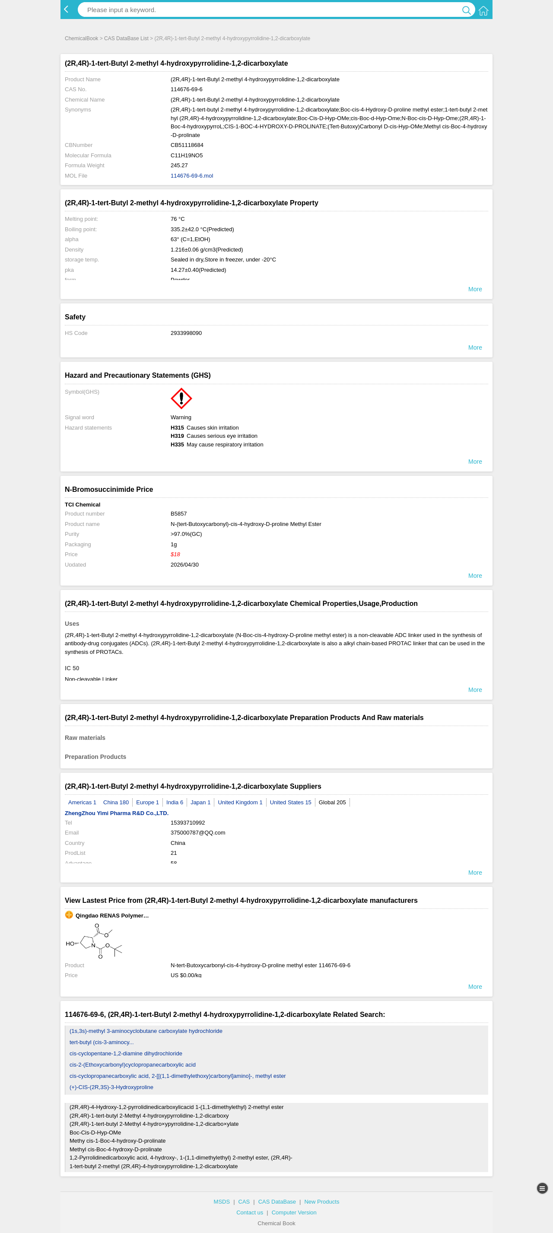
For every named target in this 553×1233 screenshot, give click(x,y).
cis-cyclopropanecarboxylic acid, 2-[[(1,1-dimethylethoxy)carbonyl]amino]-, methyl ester (178, 1076)
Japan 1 (200, 802)
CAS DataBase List (126, 38)
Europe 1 (147, 802)
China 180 (116, 802)
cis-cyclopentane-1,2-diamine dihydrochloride (126, 1053)
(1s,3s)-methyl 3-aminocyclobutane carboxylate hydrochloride (146, 1031)
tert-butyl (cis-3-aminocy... (102, 1042)
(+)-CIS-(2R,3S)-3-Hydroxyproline (111, 1087)
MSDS (222, 1201)
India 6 (174, 802)
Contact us (249, 1212)
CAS (244, 1201)
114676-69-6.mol (192, 175)
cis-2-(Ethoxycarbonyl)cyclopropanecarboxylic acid (133, 1064)
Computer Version (294, 1212)
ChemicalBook (81, 38)
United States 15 (290, 802)
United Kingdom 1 (240, 802)
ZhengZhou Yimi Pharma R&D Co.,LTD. (116, 813)
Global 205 (332, 802)
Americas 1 (82, 802)
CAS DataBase (277, 1201)
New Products (321, 1201)
